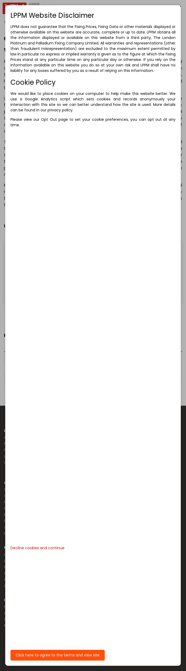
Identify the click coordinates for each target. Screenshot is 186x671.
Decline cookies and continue (37, 547)
